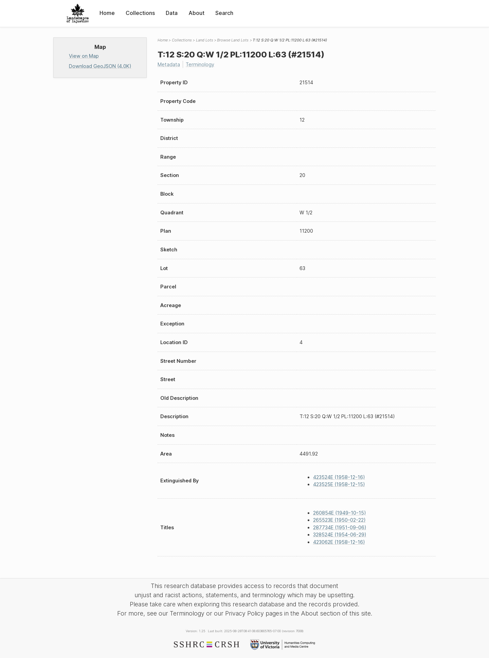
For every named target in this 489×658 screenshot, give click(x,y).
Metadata (169, 64)
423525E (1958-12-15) (339, 484)
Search (224, 13)
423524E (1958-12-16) (339, 477)
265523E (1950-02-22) (339, 520)
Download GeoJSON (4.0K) (100, 66)
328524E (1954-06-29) (339, 534)
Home (107, 13)
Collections (140, 13)
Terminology (200, 64)
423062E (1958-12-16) (339, 542)
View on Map (84, 56)
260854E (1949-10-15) (339, 513)
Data (172, 13)
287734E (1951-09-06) (339, 527)
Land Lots (204, 40)
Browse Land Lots (233, 40)
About (196, 13)
